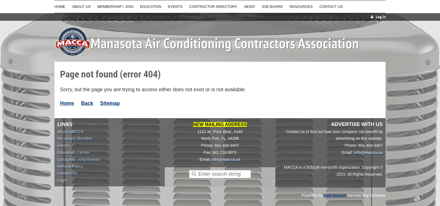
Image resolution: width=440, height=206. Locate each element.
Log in (381, 17)
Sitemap (110, 103)
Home (67, 103)
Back (87, 103)
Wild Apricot (334, 195)
